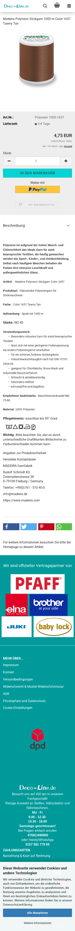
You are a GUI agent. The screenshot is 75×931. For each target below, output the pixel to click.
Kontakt (8, 672)
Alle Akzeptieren (37, 912)
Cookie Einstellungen (17, 708)
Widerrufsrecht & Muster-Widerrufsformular (33, 686)
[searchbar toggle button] (45, 6)
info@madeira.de (15, 494)
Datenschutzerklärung (17, 904)
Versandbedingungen (18, 679)
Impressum (11, 665)
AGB (6, 694)
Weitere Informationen (37, 923)
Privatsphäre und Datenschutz (24, 701)
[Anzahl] (37, 161)
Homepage (10, 547)
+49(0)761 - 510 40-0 (30, 487)
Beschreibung (14, 225)
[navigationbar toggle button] (69, 6)
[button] (9, 161)
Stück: (7, 153)
